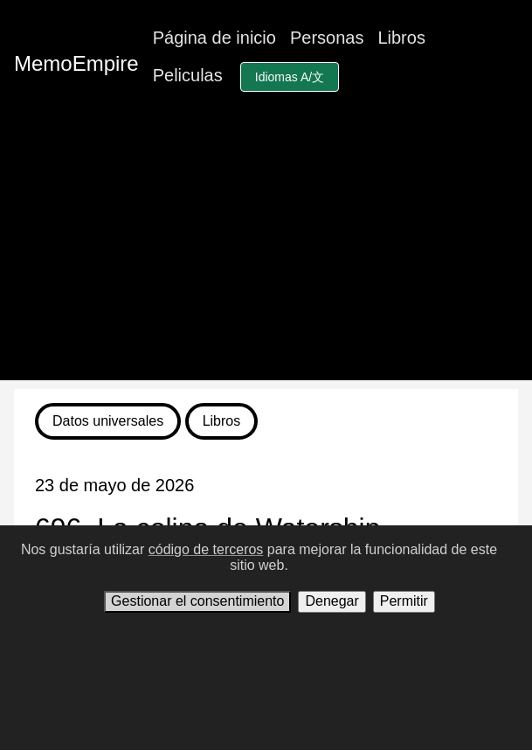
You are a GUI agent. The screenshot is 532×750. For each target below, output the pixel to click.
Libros (401, 37)
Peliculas (188, 75)
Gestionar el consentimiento (197, 601)
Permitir (404, 601)
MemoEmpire (76, 63)
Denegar (331, 601)
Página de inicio (214, 37)
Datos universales (107, 420)
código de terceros (206, 549)
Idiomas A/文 (289, 77)
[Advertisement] (266, 257)
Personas (327, 37)
